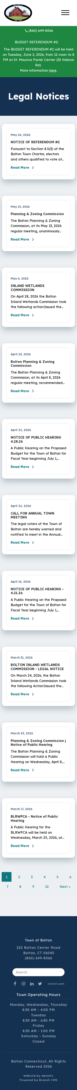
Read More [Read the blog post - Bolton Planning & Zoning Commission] (23, 391)
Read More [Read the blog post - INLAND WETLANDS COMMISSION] (23, 315)
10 (47, 887)
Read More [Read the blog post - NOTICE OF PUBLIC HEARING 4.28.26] (23, 467)
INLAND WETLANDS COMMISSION (27, 288)
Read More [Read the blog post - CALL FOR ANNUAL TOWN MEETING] (23, 543)
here (52, 70)
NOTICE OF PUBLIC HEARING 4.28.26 (36, 439)
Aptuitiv (48, 1075)
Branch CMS (48, 1080)
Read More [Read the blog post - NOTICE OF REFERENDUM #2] (23, 168)
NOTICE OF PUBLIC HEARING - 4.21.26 (37, 591)
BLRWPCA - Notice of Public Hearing (34, 818)
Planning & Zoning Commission (37, 214)
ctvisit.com (56, 983)
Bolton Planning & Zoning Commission (32, 364)
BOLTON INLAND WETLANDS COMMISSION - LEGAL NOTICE (37, 667)
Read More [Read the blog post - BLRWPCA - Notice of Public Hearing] (23, 846)
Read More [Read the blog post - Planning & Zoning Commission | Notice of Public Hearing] (23, 770)
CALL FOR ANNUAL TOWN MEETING (32, 515)
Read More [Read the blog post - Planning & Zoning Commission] (23, 239)
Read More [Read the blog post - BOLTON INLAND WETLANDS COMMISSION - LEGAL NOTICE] (23, 694)
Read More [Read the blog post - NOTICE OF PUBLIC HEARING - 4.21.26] (23, 618)
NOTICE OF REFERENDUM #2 (35, 142)
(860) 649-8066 (39, 31)
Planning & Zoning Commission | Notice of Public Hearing (38, 743)
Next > (65, 887)
